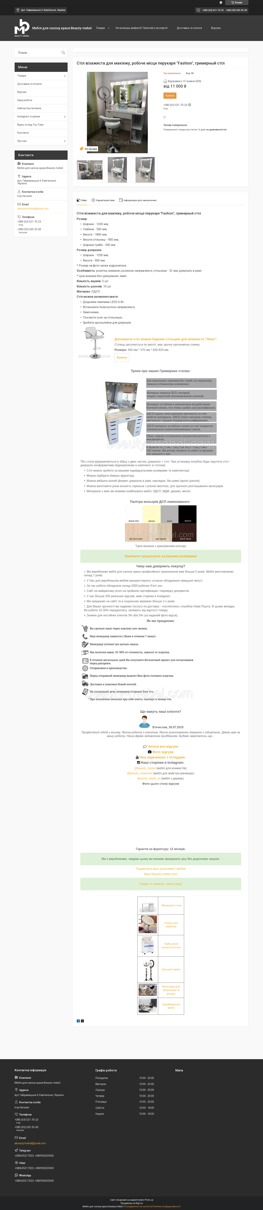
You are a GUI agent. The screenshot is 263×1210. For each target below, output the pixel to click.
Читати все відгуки (160, 746)
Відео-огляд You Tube (30, 124)
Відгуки (216, 28)
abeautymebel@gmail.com (33, 208)
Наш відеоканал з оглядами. (161, 757)
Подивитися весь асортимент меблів (161, 868)
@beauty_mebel (145, 768)
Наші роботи (24, 100)
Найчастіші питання (29, 108)
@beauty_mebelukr (139, 773)
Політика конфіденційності (166, 1206)
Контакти (23, 132)
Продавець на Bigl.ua (132, 1203)
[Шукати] (63, 52)
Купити (170, 95)
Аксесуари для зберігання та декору (171, 990)
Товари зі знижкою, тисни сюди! (160, 883)
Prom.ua (149, 1200)
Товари (100, 28)
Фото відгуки (161, 752)
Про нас (22, 141)
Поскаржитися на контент (137, 1206)
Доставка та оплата (189, 28)
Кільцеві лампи (171, 969)
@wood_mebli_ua (149, 778)
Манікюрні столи (172, 905)
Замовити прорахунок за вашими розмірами (161, 556)
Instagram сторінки (28, 116)
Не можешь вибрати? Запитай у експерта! (142, 28)
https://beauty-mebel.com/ (161, 874)
